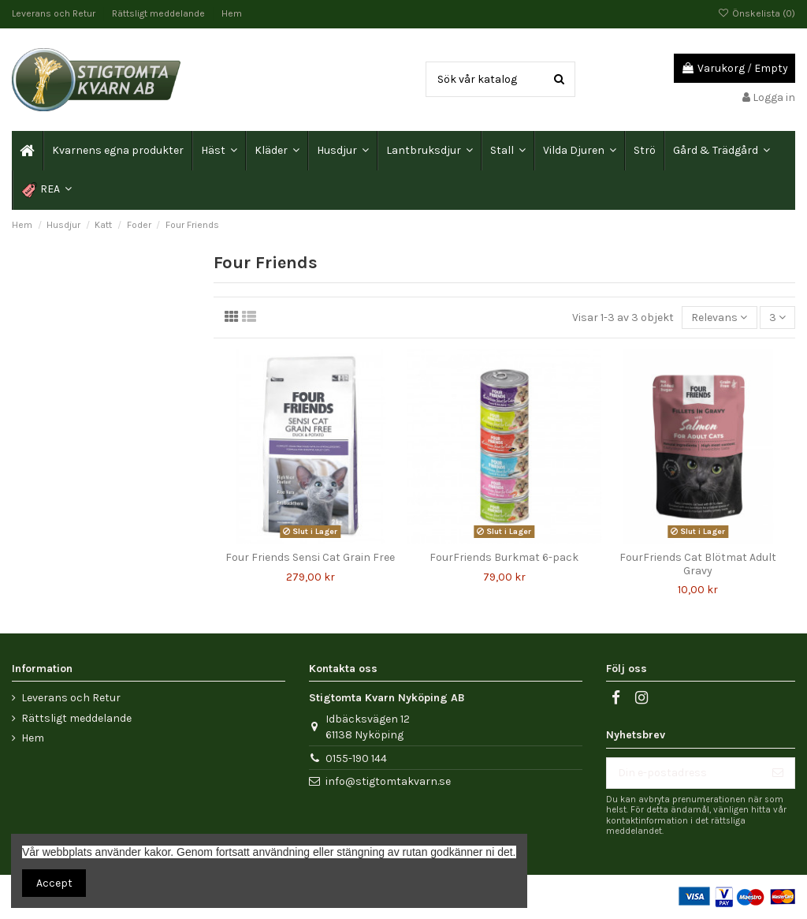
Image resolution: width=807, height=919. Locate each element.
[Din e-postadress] (684, 773)
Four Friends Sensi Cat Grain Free (310, 557)
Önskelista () (756, 13)
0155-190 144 (356, 758)
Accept (54, 883)
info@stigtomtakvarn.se (388, 781)
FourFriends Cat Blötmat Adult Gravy (697, 564)
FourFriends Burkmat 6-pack (504, 557)
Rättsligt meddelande (159, 13)
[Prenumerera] (777, 773)
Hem (231, 13)
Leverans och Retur (55, 13)
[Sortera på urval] (719, 317)
